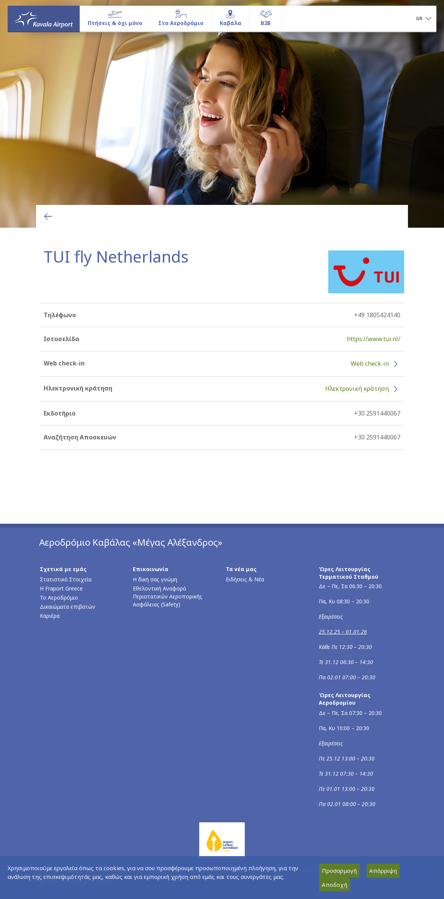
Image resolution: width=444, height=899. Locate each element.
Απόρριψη (383, 870)
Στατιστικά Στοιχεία (65, 579)
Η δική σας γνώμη (155, 579)
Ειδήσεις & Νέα (245, 579)
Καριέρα (50, 615)
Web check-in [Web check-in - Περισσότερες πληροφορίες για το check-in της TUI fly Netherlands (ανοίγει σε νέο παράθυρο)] (370, 363)
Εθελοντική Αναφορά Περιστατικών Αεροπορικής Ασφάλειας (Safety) (167, 596)
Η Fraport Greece (61, 588)
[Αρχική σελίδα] (44, 18)
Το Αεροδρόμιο (59, 597)
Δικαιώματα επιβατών (67, 606)
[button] (423, 19)
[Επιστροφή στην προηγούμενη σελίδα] (48, 216)
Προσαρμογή (339, 870)
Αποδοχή (334, 884)
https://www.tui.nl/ (373, 339)
